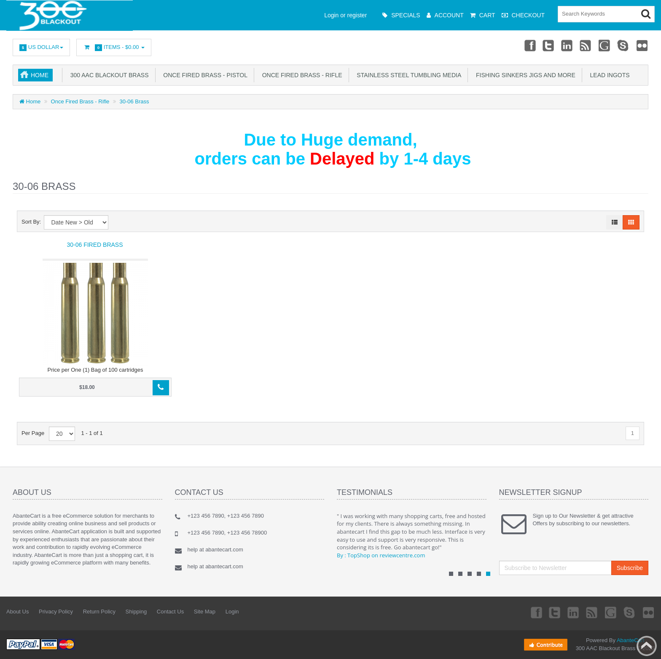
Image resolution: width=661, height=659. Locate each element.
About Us (17, 611)
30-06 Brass (134, 101)
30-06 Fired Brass (95, 244)
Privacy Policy (56, 611)
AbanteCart (631, 640)
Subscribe (630, 567)
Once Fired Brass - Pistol (203, 75)
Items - (114, 47)
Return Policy (99, 611)
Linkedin (567, 45)
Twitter (548, 45)
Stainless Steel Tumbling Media (408, 75)
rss (586, 45)
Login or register (345, 15)
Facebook (529, 45)
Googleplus (605, 45)
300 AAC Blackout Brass (108, 75)
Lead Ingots (608, 75)
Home (39, 75)
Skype (623, 45)
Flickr (642, 45)
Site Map (204, 611)
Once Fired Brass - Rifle (300, 75)
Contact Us (170, 611)
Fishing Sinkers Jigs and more (524, 75)
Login (232, 611)
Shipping (136, 611)
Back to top (646, 646)
